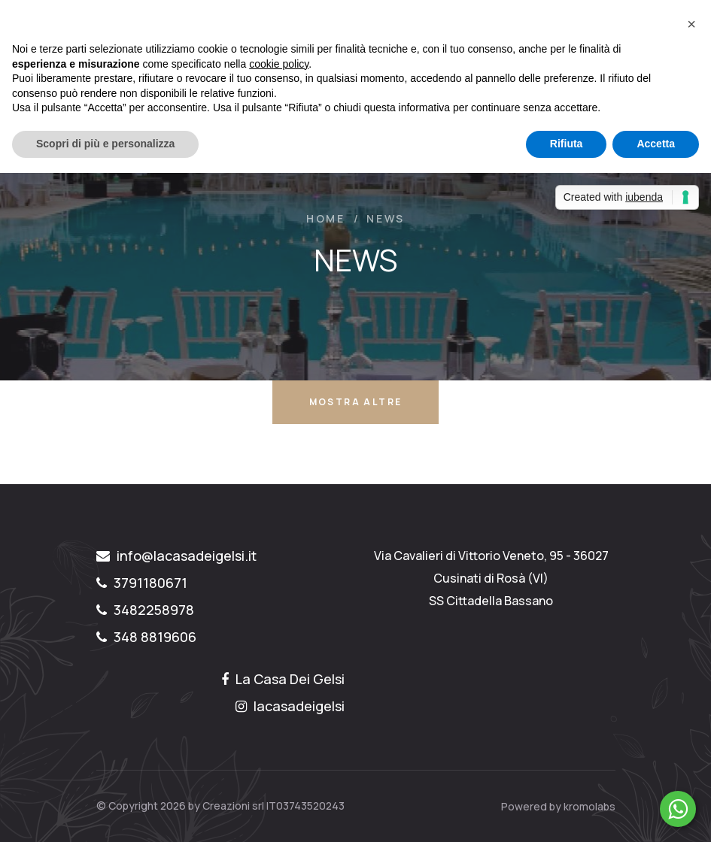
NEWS (385, 218)
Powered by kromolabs (558, 806)
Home (325, 218)
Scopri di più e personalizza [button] (105, 144)
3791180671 (141, 583)
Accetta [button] (656, 144)
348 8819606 (146, 637)
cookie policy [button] (278, 64)
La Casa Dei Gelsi (283, 679)
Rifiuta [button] (566, 144)
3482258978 (145, 610)
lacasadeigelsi (290, 706)
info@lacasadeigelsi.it (176, 556)
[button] (691, 24)
